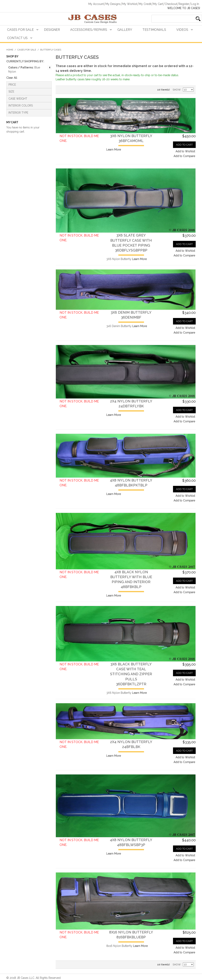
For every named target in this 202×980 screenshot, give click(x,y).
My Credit (145, 4)
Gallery (124, 30)
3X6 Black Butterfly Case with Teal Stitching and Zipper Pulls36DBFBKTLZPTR (131, 674)
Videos (182, 30)
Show (177, 89)
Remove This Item (50, 67)
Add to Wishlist (185, 151)
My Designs (113, 4)
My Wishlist (129, 4)
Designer (52, 30)
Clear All (11, 77)
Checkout (171, 4)
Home (9, 49)
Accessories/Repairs (88, 30)
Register (184, 4)
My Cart (158, 4)
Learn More (113, 149)
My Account (96, 4)
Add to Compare (184, 156)
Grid (67, 90)
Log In (195, 4)
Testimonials (154, 30)
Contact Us (17, 38)
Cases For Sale (20, 30)
